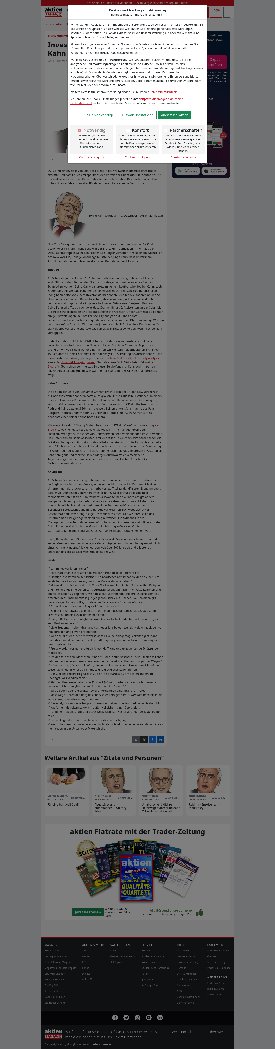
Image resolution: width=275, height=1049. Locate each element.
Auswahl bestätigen (137, 115)
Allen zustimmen (175, 115)
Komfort (140, 130)
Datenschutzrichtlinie (163, 92)
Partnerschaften (186, 130)
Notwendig (94, 130)
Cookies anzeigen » (92, 157)
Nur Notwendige (100, 115)
